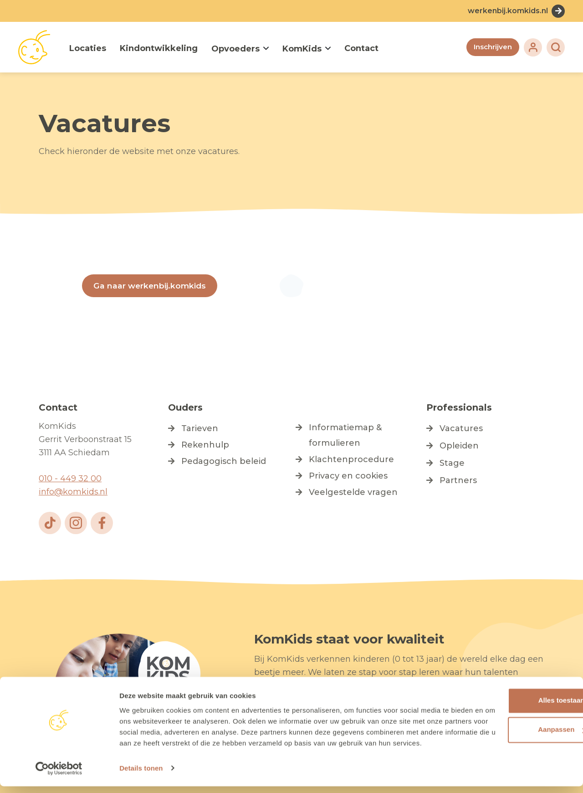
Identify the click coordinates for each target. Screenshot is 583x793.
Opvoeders (235, 49)
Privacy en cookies (348, 476)
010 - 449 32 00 (70, 479)
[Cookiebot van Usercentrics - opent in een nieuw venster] (59, 775)
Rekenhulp (205, 445)
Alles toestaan (507, 696)
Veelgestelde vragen (353, 493)
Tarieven (199, 429)
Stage (452, 463)
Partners (458, 481)
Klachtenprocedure (351, 460)
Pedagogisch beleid (223, 462)
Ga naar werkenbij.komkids (150, 286)
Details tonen (141, 775)
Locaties (87, 48)
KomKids (302, 49)
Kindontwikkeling (159, 48)
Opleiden (459, 446)
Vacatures (461, 429)
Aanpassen (507, 726)
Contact (361, 48)
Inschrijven (491, 47)
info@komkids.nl (73, 492)
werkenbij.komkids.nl (508, 10)
